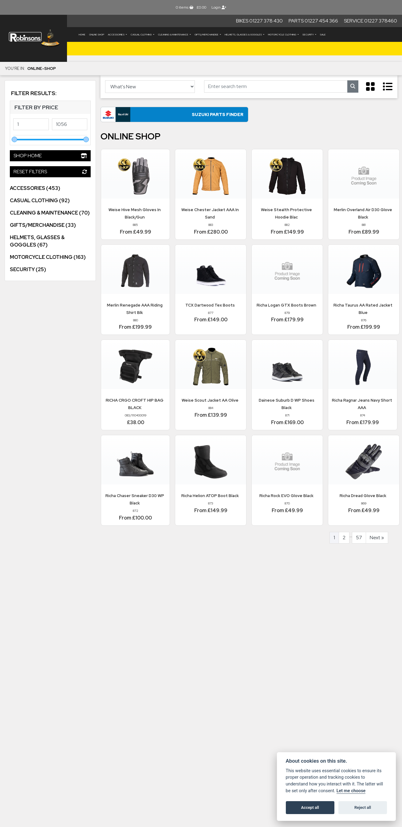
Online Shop (96, 34)
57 (359, 539)
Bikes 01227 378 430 (259, 21)
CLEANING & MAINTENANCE (173, 34)
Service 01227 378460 (370, 21)
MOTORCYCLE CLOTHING (282, 34)
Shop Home (50, 155)
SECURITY (308, 34)
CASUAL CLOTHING (141, 34)
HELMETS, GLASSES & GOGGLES (243, 34)
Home (82, 34)
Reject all (362, 807)
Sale (323, 34)
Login (218, 7)
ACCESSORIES (116, 34)
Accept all (310, 807)
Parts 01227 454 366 (313, 21)
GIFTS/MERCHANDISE (207, 34)
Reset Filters (50, 171)
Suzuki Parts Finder (159, 116)
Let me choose (351, 790)
